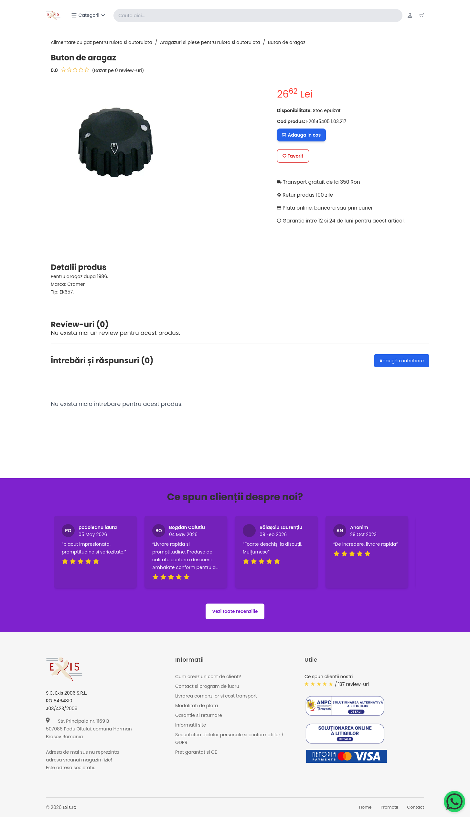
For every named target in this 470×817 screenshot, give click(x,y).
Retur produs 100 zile (306, 195)
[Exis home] (53, 15)
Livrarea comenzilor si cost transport (216, 696)
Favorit (293, 156)
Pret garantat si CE (196, 752)
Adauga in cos (301, 135)
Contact (415, 807)
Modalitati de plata (196, 705)
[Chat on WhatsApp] (454, 801)
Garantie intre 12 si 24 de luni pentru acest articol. (343, 220)
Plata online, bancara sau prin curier (326, 208)
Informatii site (190, 725)
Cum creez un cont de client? (208, 676)
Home (365, 807)
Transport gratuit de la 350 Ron (320, 182)
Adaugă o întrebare (401, 360)
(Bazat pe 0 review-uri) (118, 70)
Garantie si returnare (198, 715)
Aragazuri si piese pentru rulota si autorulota (210, 42)
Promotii (389, 807)
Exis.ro (69, 807)
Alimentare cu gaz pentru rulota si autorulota (101, 42)
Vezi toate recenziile (235, 611)
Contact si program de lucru (207, 686)
